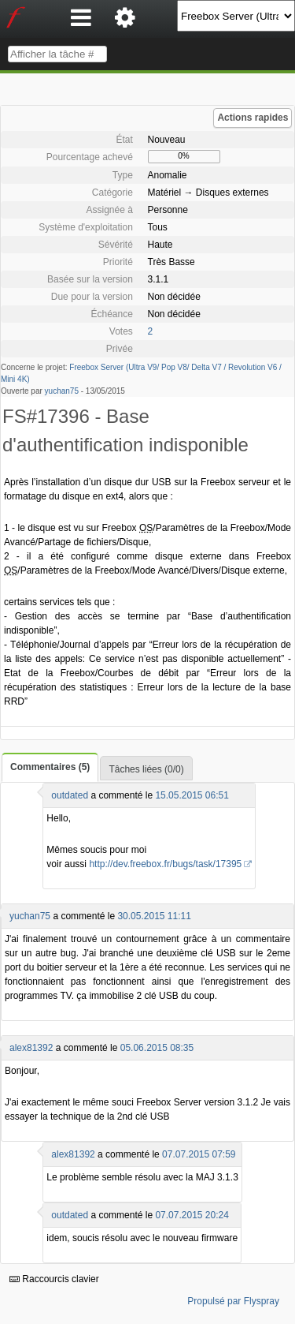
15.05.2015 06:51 (191, 795)
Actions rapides (252, 117)
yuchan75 (62, 391)
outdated (69, 795)
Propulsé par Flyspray (233, 1301)
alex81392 (31, 1047)
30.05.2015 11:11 (153, 916)
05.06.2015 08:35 (157, 1047)
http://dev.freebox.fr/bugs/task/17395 (165, 864)
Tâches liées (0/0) (146, 769)
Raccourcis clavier (54, 1279)
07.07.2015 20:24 (191, 1215)
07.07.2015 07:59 (198, 1154)
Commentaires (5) (50, 766)
